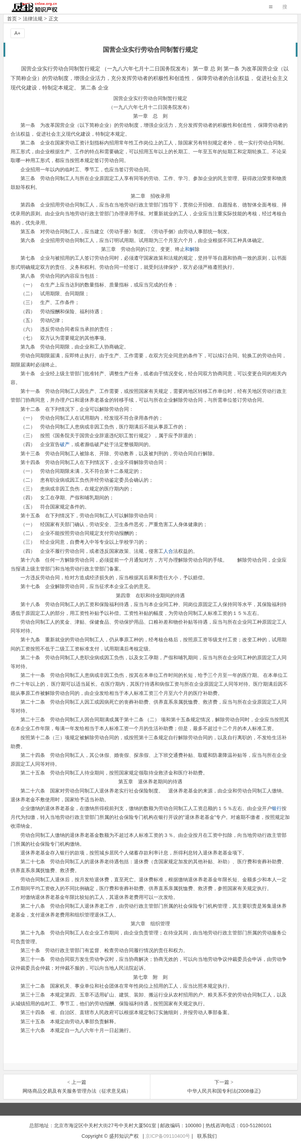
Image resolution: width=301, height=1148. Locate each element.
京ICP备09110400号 (167, 1136)
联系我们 (207, 1136)
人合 (168, 551)
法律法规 (33, 18)
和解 (190, 249)
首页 (12, 18)
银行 (277, 808)
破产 (65, 444)
